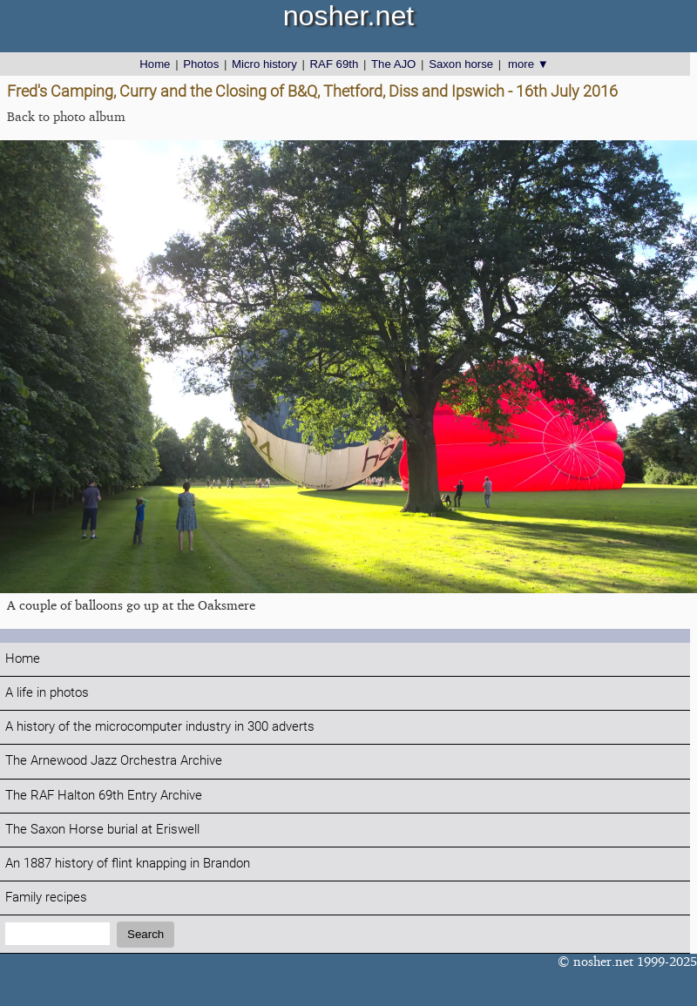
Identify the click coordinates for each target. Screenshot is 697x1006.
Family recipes (46, 897)
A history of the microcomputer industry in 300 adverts (160, 726)
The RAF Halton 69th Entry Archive (103, 795)
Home (154, 64)
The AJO (393, 64)
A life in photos (47, 692)
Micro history (264, 64)
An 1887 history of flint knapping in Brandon (127, 863)
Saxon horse (461, 64)
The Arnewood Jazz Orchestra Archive (113, 760)
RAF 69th (334, 64)
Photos (201, 64)
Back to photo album (66, 116)
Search (145, 934)
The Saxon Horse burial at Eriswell (102, 829)
